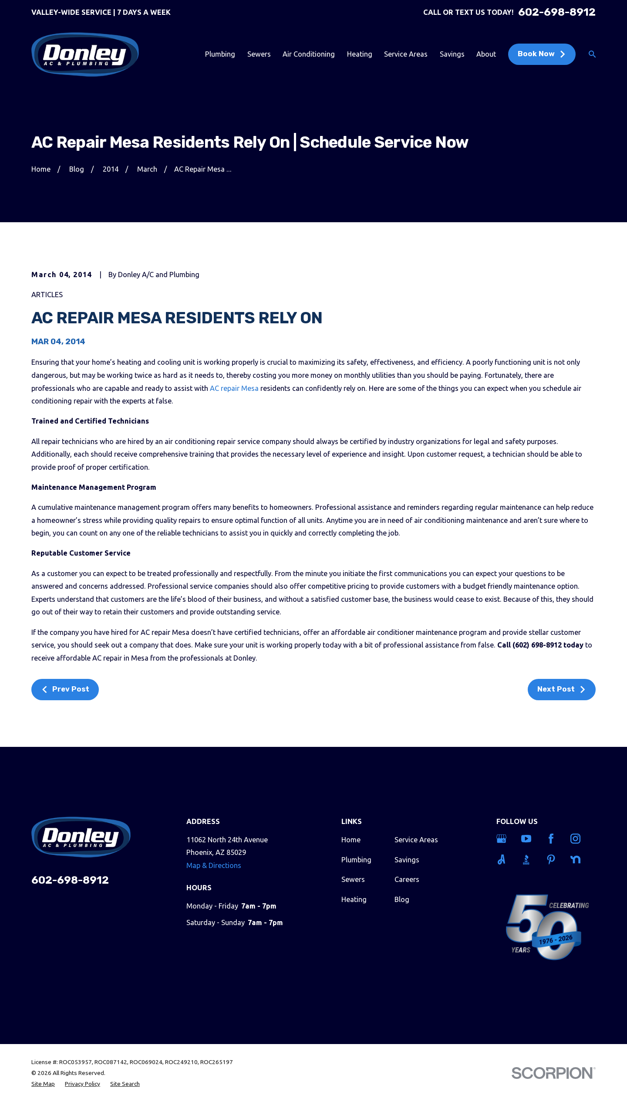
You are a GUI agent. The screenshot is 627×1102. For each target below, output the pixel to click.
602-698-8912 (557, 12)
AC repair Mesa (234, 388)
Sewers (353, 879)
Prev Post (65, 689)
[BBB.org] (528, 859)
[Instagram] (577, 839)
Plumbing (356, 860)
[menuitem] (43, 1083)
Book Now (542, 54)
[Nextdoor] (577, 859)
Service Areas (416, 840)
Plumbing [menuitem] (220, 54)
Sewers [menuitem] (259, 54)
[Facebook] (553, 839)
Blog (401, 899)
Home (351, 840)
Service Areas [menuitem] (406, 54)
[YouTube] (528, 839)
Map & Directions (213, 865)
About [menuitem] (486, 54)
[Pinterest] (553, 859)
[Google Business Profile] (503, 839)
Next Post (561, 689)
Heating (354, 899)
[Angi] (503, 859)
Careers (406, 879)
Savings (406, 860)
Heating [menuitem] (359, 54)
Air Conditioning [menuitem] (309, 54)
